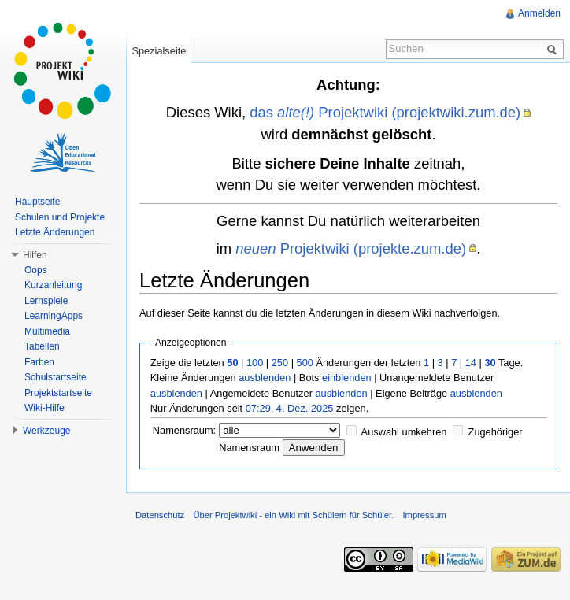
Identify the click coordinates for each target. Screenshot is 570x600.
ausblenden (265, 377)
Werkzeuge (46, 430)
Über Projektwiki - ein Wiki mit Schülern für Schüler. (293, 515)
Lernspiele (46, 300)
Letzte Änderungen (54, 232)
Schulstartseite (55, 377)
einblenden (347, 377)
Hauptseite (37, 201)
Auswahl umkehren (404, 432)
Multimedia (47, 331)
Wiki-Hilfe (44, 407)
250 (280, 363)
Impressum (424, 515)
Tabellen (42, 346)
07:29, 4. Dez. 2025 (290, 408)
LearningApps (53, 315)
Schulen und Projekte (60, 217)
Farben (39, 362)
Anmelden (539, 13)
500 (305, 363)
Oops (35, 270)
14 (470, 363)
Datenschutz (159, 515)
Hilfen (35, 255)
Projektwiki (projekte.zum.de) (350, 248)
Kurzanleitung (53, 285)
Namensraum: (184, 430)
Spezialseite (158, 51)
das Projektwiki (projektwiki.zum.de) (385, 112)
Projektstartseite (58, 392)
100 (254, 363)
